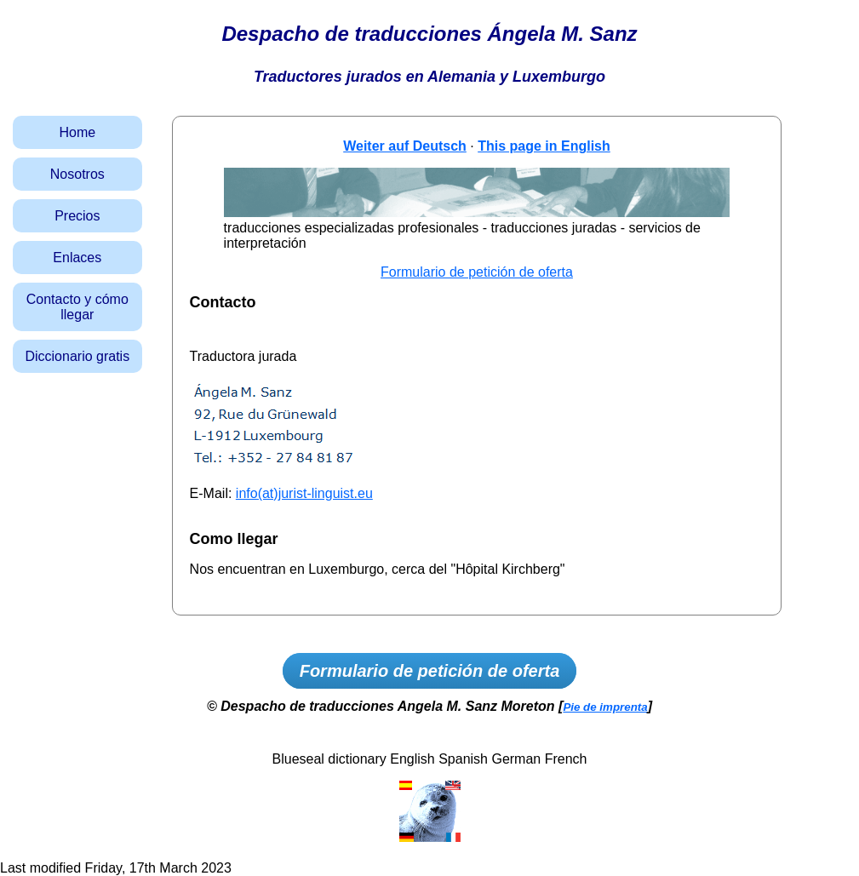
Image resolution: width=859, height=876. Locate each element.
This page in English (544, 146)
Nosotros (77, 174)
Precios (77, 216)
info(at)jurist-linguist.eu (304, 493)
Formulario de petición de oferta (477, 272)
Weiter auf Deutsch (405, 146)
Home (77, 132)
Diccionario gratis (77, 356)
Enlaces (77, 257)
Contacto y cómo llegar (77, 307)
